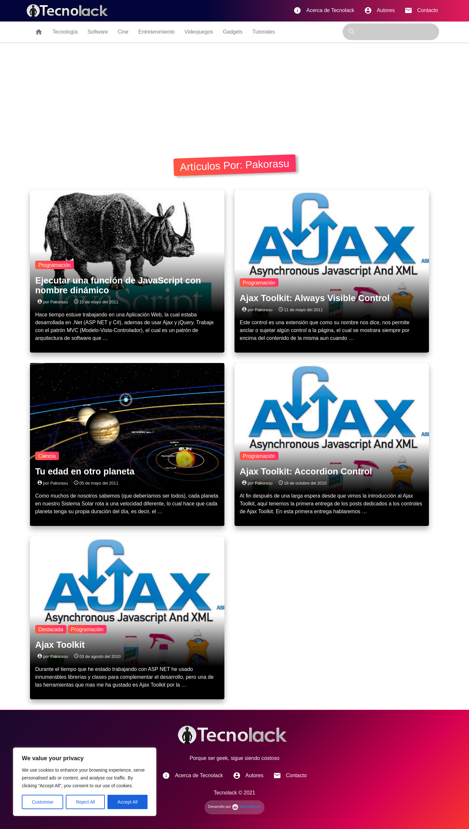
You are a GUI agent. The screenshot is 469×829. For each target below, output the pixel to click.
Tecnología (65, 32)
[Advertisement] (234, 92)
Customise (42, 802)
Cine (123, 32)
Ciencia (47, 456)
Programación (54, 265)
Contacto (421, 10)
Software (97, 32)
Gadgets (232, 32)
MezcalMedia (246, 806)
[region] (84, 782)
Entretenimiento (156, 32)
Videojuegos (199, 32)
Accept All (127, 802)
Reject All (85, 802)
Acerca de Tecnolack (323, 10)
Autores (379, 10)
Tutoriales (263, 32)
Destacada (51, 629)
